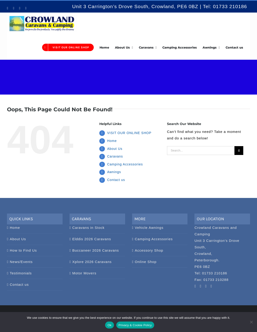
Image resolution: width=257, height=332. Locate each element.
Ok (109, 325)
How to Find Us (23, 250)
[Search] (238, 150)
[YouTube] (195, 286)
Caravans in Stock (88, 228)
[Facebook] (206, 286)
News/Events (21, 262)
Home (112, 141)
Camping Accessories (125, 164)
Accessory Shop (149, 250)
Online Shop (146, 262)
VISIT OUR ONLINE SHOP (129, 133)
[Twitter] (211, 286)
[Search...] (200, 150)
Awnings (114, 172)
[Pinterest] (200, 286)
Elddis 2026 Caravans (91, 239)
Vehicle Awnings (149, 228)
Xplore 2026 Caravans (92, 262)
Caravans (115, 156)
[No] (251, 322)
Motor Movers (84, 273)
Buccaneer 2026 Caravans (95, 250)
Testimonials (21, 273)
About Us (115, 149)
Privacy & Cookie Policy (135, 325)
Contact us (116, 180)
